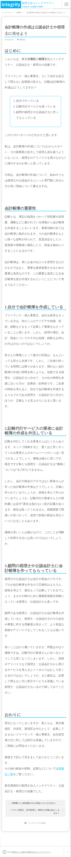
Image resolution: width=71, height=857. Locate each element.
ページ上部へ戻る (67, 851)
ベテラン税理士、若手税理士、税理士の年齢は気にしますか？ (35, 811)
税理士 (22, 40)
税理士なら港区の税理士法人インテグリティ (31, 852)
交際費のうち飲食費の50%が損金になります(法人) (33, 803)
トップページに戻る (37, 823)
